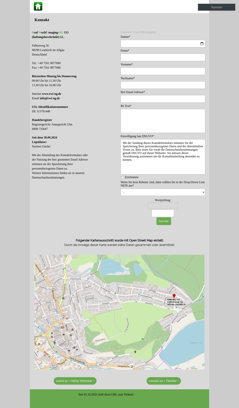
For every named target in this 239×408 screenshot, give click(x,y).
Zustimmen (131, 177)
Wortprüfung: (163, 200)
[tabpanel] (119, 20)
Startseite (216, 7)
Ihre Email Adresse (133, 92)
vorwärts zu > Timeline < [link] (164, 380)
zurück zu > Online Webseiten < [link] (75, 380)
